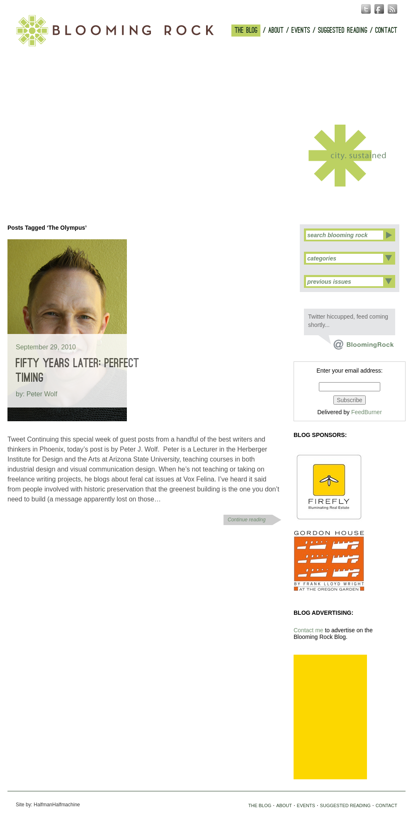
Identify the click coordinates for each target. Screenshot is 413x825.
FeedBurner (366, 412)
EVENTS (301, 30)
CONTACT (386, 30)
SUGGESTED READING (342, 30)
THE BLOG (246, 30)
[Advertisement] (330, 717)
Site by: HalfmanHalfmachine (48, 805)
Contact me (308, 630)
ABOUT (276, 30)
